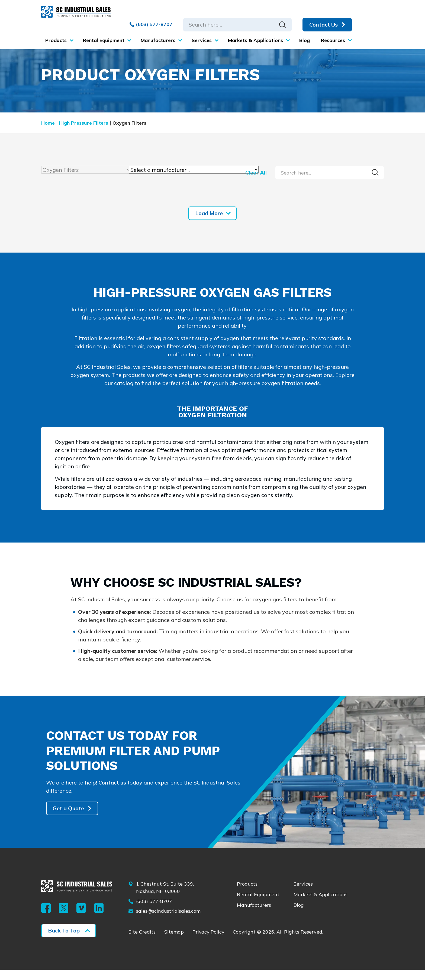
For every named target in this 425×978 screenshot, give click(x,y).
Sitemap (174, 940)
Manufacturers (254, 913)
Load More (209, 213)
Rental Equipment (258, 903)
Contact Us (323, 24)
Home (48, 123)
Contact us (112, 790)
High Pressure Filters (83, 123)
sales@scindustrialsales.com (168, 919)
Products (247, 892)
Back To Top (64, 938)
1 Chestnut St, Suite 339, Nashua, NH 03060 (165, 896)
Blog (299, 913)
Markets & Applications (320, 903)
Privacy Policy (208, 940)
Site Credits (142, 940)
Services (303, 892)
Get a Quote (69, 816)
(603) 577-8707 (150, 24)
